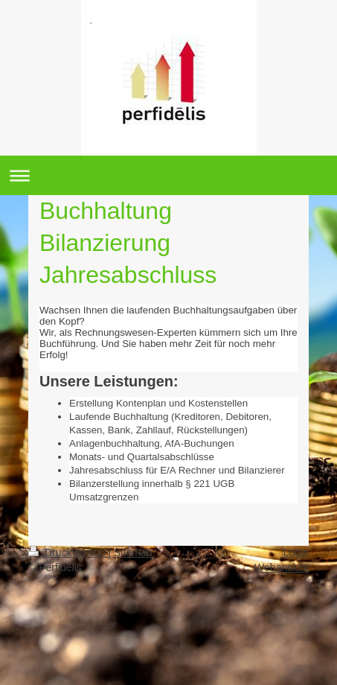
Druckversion (68, 552)
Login (296, 552)
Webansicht (281, 567)
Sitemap (133, 552)
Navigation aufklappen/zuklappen (168, 175)
